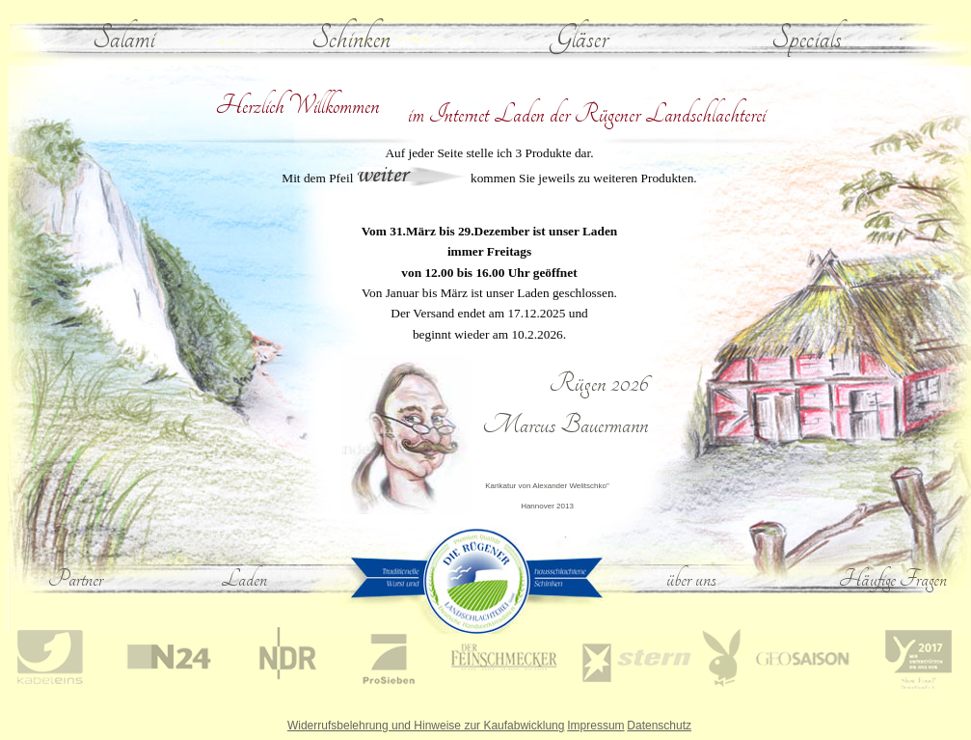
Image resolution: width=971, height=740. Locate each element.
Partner (75, 579)
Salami (124, 38)
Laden (244, 579)
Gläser (579, 38)
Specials (806, 38)
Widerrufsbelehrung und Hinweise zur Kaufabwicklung (425, 725)
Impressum (595, 725)
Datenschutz (659, 725)
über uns (691, 579)
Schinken (351, 38)
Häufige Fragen (893, 579)
